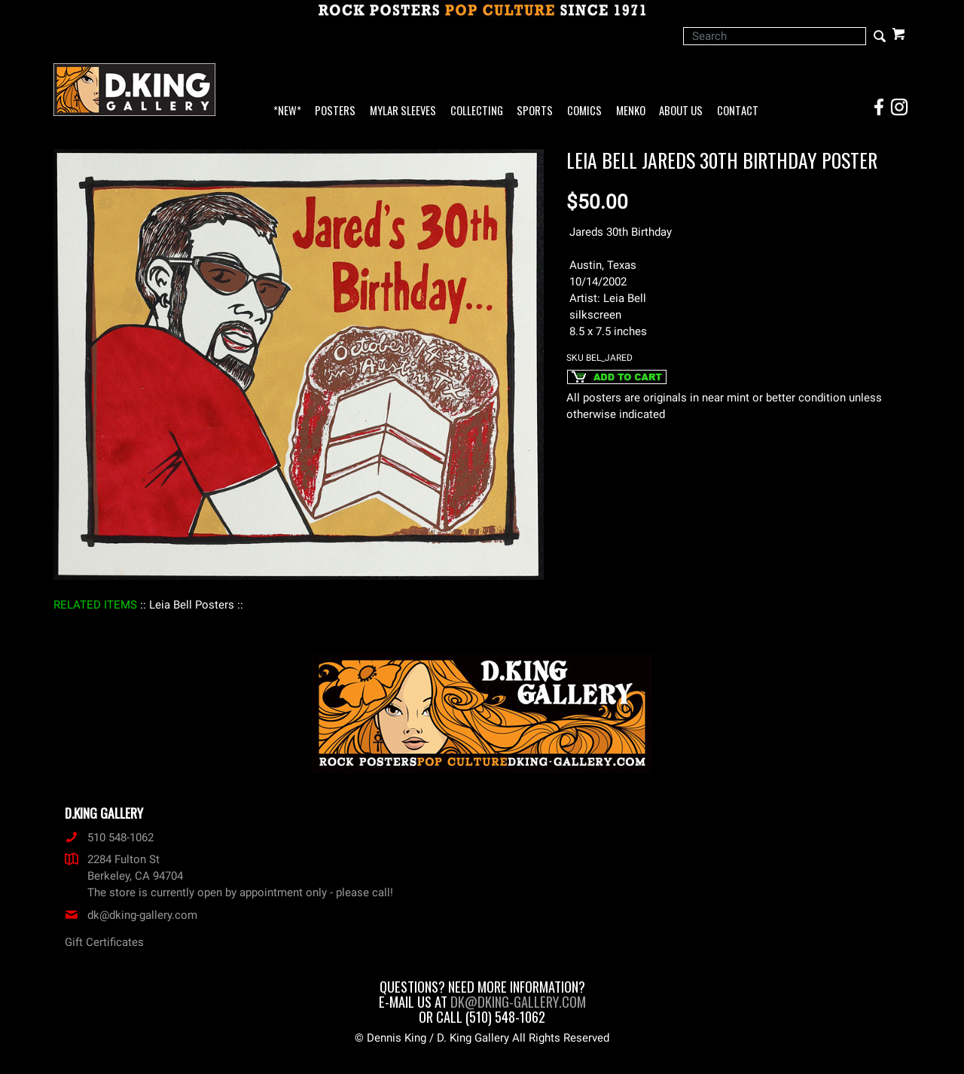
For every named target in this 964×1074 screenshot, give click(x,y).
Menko (630, 111)
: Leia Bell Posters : (191, 605)
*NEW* (287, 111)
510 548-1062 (109, 837)
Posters (335, 111)
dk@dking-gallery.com (131, 915)
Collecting (476, 111)
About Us (681, 111)
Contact (737, 111)
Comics (584, 111)
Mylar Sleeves (403, 111)
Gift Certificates (104, 942)
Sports (535, 111)
